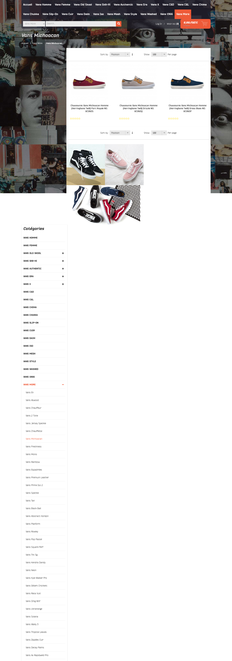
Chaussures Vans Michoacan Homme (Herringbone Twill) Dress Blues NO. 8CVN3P (188, 109)
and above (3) (37, 522)
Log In (157, 24)
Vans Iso (98, 14)
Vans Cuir (68, 14)
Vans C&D (168, 4)
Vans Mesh (114, 14)
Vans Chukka (31, 14)
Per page (172, 54)
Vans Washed (149, 14)
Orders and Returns (143, 643)
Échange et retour (126, 611)
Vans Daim (83, 14)
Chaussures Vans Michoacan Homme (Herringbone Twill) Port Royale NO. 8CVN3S (90, 109)
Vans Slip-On (50, 14)
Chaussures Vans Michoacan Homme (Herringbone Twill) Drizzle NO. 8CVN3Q (139, 109)
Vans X (155, 4)
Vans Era (142, 4)
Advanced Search (81, 615)
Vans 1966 (166, 14)
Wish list (170, 24)
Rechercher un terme (99, 643)
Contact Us (161, 643)
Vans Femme (62, 4)
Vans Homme (43, 4)
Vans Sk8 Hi (33, 615)
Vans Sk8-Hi (103, 4)
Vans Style (130, 14)
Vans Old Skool (83, 4)
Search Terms (79, 611)
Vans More (183, 14)
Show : (148, 54)
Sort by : (105, 54)
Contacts (77, 619)
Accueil (27, 4)
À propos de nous (126, 603)
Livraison (122, 607)
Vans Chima (200, 4)
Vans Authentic (123, 4)
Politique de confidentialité (131, 619)
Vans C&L (183, 4)
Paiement (122, 615)
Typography (78, 603)
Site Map (77, 607)
